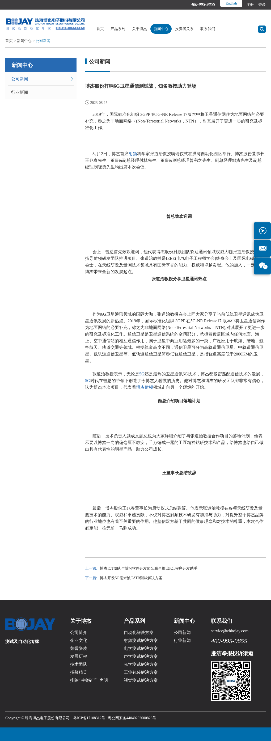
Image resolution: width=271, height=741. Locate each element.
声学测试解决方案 (141, 656)
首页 (100, 29)
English (231, 3)
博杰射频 (144, 387)
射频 (133, 153)
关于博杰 (139, 29)
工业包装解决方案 (141, 672)
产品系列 (118, 29)
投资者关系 (184, 29)
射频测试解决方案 (141, 640)
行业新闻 (19, 92)
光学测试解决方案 (141, 664)
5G (142, 374)
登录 (261, 5)
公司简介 (78, 632)
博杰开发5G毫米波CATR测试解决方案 (131, 578)
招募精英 (78, 672)
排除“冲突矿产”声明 (89, 680)
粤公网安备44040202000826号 (132, 718)
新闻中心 (161, 29)
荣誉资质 (78, 648)
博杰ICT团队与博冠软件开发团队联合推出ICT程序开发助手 (148, 568)
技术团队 (78, 664)
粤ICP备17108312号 (89, 718)
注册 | (251, 5)
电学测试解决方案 (141, 648)
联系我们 (207, 29)
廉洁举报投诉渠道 (232, 653)
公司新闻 (43, 41)
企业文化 (78, 640)
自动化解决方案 (139, 632)
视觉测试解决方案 (141, 680)
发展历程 (78, 656)
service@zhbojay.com (229, 631)
